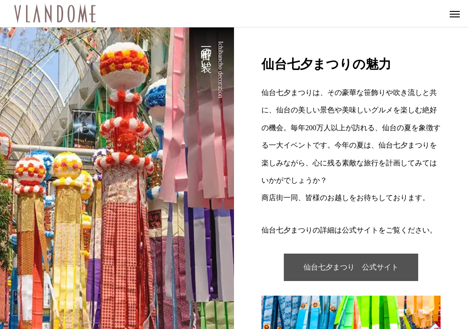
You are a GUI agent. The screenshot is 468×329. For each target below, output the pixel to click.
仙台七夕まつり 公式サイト (351, 267)
